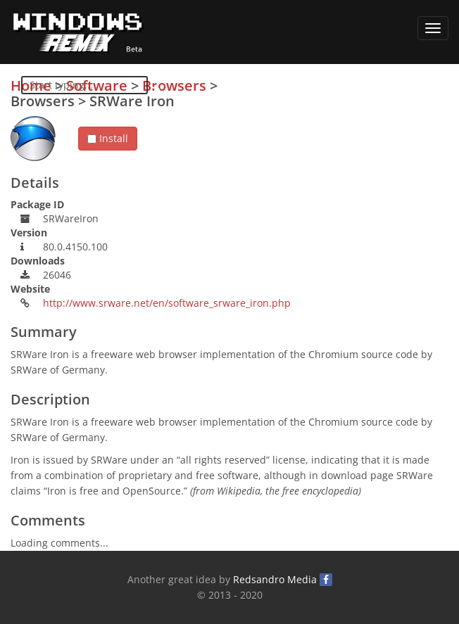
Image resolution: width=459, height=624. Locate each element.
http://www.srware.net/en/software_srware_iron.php (167, 303)
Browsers (174, 85)
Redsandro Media (275, 579)
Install (107, 138)
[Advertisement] (342, 177)
